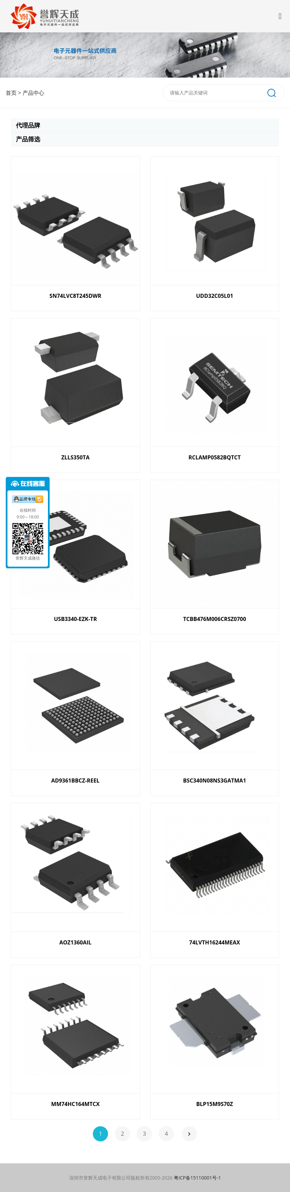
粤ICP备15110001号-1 (197, 1177)
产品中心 (33, 92)
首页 (11, 92)
